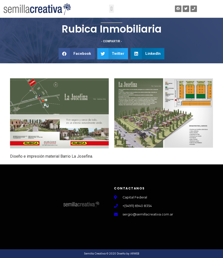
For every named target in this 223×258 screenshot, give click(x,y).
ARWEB (134, 253)
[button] (111, 9)
